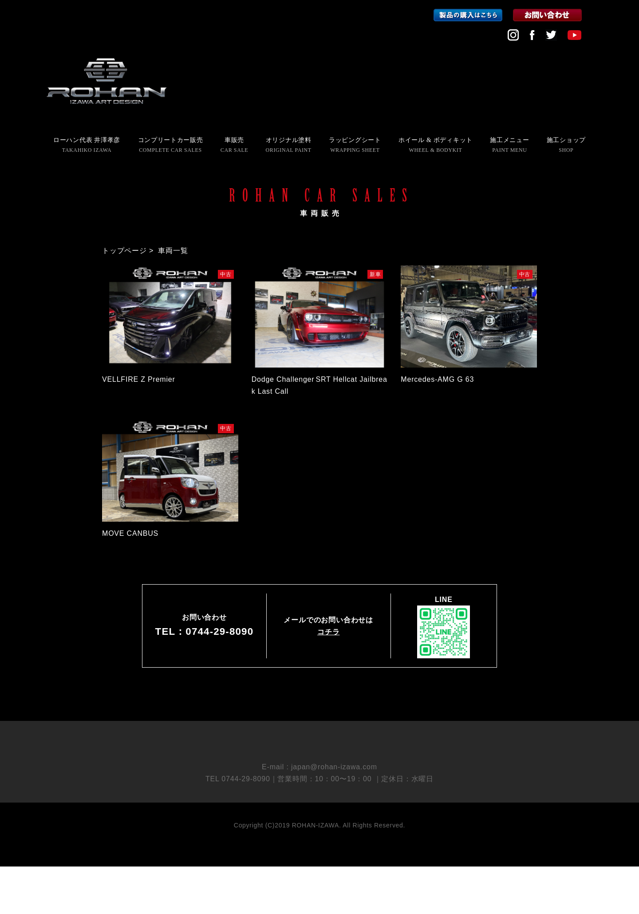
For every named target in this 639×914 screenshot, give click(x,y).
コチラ (328, 632)
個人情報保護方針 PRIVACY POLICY (320, 775)
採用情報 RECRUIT (319, 760)
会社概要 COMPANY (319, 744)
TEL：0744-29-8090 (204, 631)
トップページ (124, 250)
